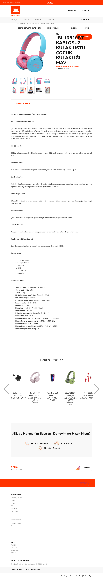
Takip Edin (86, 468)
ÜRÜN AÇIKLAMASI (22, 103)
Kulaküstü (38, 20)
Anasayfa (14, 20)
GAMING (74, 28)
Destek (86, 28)
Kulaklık (85, 11)
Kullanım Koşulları (76, 576)
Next (48, 52)
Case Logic (14, 511)
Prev (14, 52)
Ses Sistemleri (53, 28)
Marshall (14, 509)
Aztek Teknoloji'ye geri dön (11, 3)
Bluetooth (51, 20)
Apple (13, 526)
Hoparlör (72, 11)
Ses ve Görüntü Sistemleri (29, 28)
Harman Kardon (16, 523)
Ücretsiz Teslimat (37, 443)
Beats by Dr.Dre (16, 498)
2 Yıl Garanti (63, 443)
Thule (13, 503)
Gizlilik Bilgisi (87, 576)
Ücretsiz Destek (49, 448)
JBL (12, 506)
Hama (13, 501)
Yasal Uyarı (65, 576)
